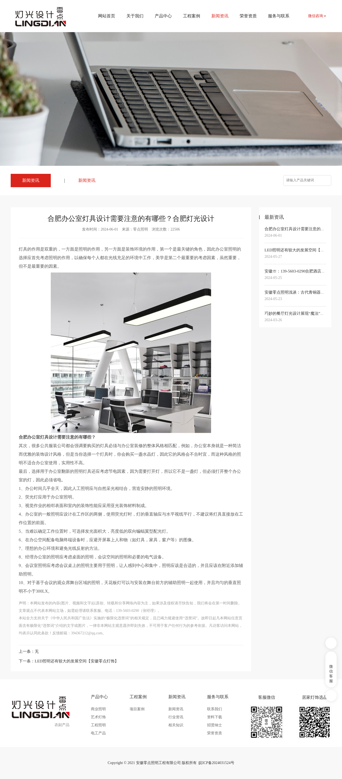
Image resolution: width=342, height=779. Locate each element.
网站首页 (106, 16)
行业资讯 (175, 717)
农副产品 (62, 725)
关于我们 (134, 16)
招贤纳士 (214, 725)
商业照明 (98, 709)
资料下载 (214, 717)
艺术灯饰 (98, 717)
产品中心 (163, 16)
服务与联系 (278, 16)
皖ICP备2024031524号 (216, 763)
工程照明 (98, 725)
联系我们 (214, 709)
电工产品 (98, 733)
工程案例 (191, 16)
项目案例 (137, 709)
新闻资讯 (86, 180)
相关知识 (175, 725)
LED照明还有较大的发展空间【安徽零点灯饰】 (77, 661)
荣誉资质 (248, 16)
